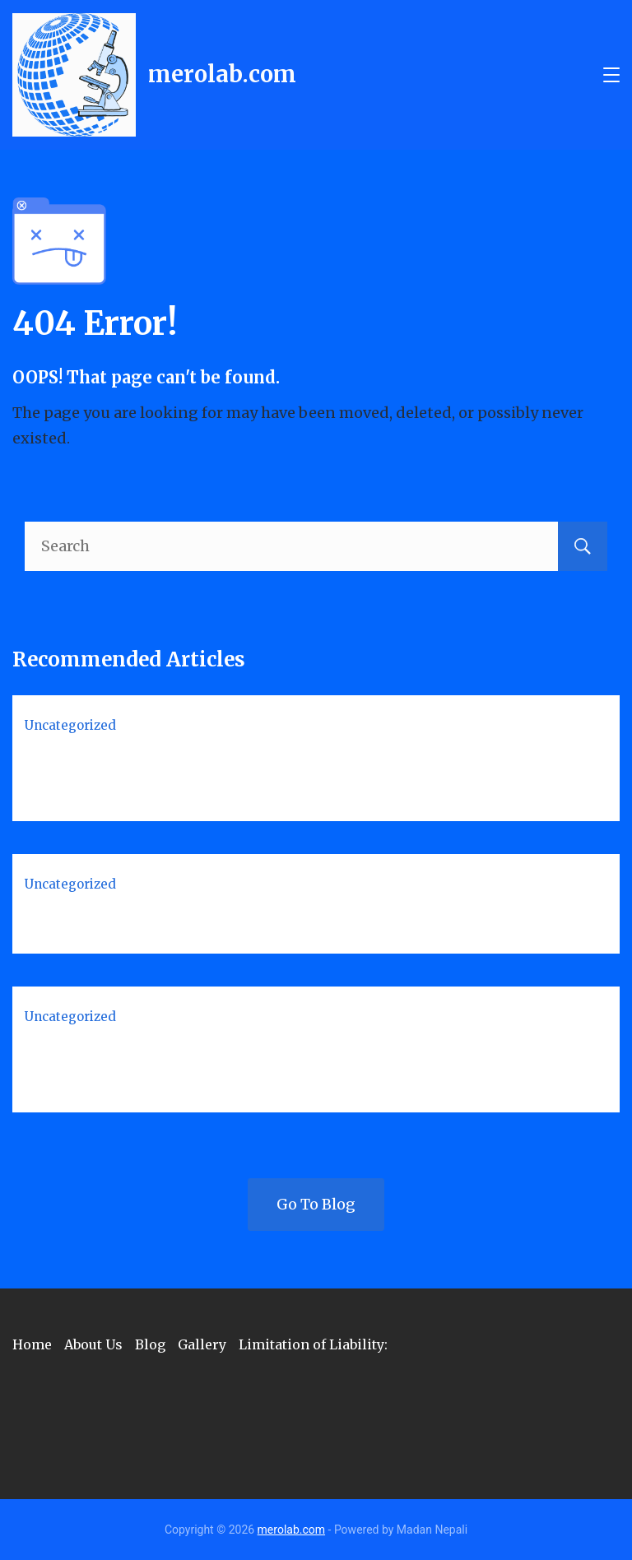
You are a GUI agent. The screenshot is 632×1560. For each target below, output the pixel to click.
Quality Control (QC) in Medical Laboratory (225, 919)
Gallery (202, 1344)
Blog (150, 1344)
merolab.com (222, 74)
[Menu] (611, 75)
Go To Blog (316, 1204)
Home (32, 1344)
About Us (93, 1344)
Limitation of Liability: (313, 1344)
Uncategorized (70, 725)
